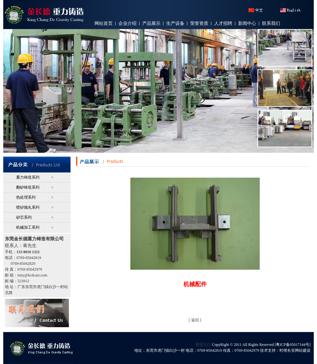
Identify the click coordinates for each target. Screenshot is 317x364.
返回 (195, 320)
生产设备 (175, 23)
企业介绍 (127, 23)
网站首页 (103, 23)
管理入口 (203, 344)
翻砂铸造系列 (27, 187)
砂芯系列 (24, 217)
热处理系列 (26, 197)
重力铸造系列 (27, 177)
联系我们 (271, 23)
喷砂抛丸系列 (27, 207)
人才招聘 (223, 23)
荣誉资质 (199, 23)
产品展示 (151, 23)
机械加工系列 (27, 227)
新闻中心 (247, 23)
